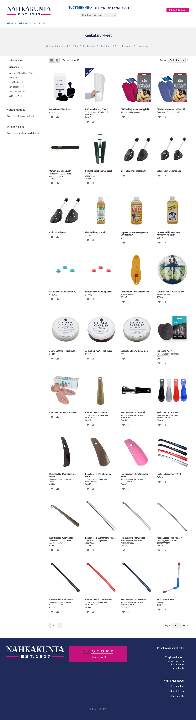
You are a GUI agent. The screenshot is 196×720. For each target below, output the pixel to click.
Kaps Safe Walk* (164, 351)
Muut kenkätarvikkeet (57, 46)
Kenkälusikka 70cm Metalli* (169, 538)
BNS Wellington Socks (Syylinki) (135, 109)
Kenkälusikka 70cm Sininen (133, 599)
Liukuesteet (143, 46)
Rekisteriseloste (176, 661)
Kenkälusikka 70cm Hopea (133, 538)
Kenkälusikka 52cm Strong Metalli (100, 538)
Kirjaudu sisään (177, 10)
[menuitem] (79, 7)
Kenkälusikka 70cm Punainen (98, 599)
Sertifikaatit (178, 668)
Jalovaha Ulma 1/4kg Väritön (134, 351)
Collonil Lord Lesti (57, 232)
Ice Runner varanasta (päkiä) (98, 292)
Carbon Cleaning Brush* (60, 171)
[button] (51, 116)
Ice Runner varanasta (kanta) (62, 292)
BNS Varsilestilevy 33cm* (96, 109)
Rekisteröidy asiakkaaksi (171, 648)
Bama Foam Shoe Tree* (60, 109)
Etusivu (10, 23)
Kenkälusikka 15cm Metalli (133, 412)
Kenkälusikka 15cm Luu (96, 412)
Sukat (76, 46)
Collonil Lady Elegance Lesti (169, 171)
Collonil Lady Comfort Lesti (133, 171)
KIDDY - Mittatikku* (165, 599)
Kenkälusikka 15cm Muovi (168, 412)
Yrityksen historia (175, 657)
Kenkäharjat (89, 46)
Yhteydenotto (177, 696)
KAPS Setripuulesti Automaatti (63, 412)
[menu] (79, 7)
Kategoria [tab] (14, 67)
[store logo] (30, 10)
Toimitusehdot (176, 664)
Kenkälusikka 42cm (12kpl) (169, 474)
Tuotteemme (23, 23)
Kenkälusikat (107, 46)
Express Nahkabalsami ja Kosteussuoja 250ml (168, 233)
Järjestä (162, 60)
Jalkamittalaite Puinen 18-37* (170, 292)
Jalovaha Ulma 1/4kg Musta (62, 351)
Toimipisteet (178, 686)
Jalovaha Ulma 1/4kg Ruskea (98, 351)
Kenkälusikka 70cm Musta (61, 599)
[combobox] (99, 15)
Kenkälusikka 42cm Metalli (61, 538)
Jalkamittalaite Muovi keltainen (135, 292)
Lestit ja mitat (125, 46)
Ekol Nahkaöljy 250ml (95, 232)
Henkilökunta (177, 691)
